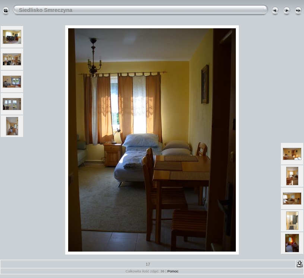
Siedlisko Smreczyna (45, 10)
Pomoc (172, 271)
